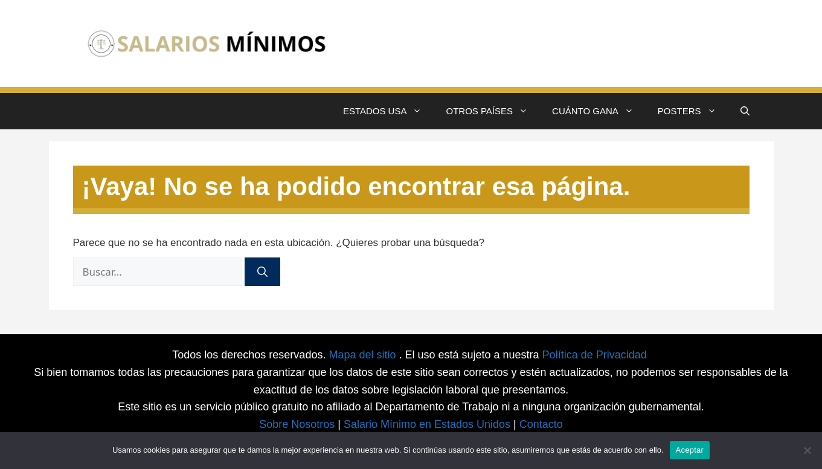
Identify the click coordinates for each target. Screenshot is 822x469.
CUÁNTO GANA (599, 111)
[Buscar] (262, 271)
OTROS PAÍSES (493, 111)
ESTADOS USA (388, 111)
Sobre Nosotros (297, 424)
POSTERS (693, 111)
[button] (745, 111)
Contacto (541, 424)
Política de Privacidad (594, 355)
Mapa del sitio (364, 355)
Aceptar (690, 449)
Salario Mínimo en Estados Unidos (427, 424)
